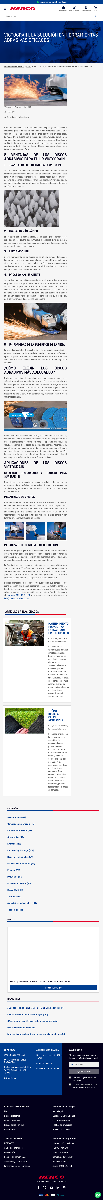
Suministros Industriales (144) (22, 903)
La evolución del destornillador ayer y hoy (27, 1014)
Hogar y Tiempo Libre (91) (20, 857)
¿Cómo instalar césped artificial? (55, 715)
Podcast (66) (13, 870)
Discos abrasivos (12, 1116)
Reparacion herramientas (15, 1157)
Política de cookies (61, 1129)
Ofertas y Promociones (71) (21, 863)
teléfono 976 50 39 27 (18, 595)
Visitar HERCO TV (53, 988)
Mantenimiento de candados (21, 1027)
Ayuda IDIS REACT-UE (62, 1166)
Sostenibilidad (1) (15, 896)
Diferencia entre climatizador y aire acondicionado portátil (36, 1034)
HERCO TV (9, 1143)
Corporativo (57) (15, 837)
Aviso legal (58, 1111)
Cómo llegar (10, 1078)
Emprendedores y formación (17, 1166)
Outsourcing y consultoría (15, 1161)
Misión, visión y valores (63, 1143)
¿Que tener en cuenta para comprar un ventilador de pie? (35, 1008)
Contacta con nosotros (47, 1068)
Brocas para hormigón (14, 1125)
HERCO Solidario (60, 1152)
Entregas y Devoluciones (64, 1116)
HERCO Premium (60, 1148)
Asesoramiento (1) (16, 817)
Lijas (6, 1111)
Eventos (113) (14, 844)
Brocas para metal (12, 1120)
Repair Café (9, 1152)
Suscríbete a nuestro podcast (53, 2)
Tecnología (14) (15, 910)
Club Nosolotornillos (13, 1148)
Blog (28, 67)
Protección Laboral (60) (19, 883)
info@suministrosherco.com (17, 598)
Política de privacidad (62, 1125)
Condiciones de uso (62, 1120)
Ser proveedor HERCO (63, 1157)
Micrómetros (10, 1129)
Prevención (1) (14, 877)
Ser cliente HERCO (61, 1161)
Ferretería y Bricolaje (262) (20, 850)
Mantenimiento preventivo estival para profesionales (58, 628)
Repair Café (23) (15, 890)
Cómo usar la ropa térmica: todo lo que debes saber (32, 1021)
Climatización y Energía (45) (21, 824)
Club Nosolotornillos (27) (19, 830)
